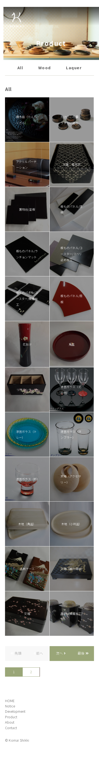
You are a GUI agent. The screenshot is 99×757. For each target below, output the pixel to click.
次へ (59, 653)
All (20, 67)
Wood (44, 67)
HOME (10, 700)
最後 (81, 653)
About (9, 722)
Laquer (74, 67)
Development (15, 711)
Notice (10, 705)
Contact (11, 727)
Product (11, 716)
